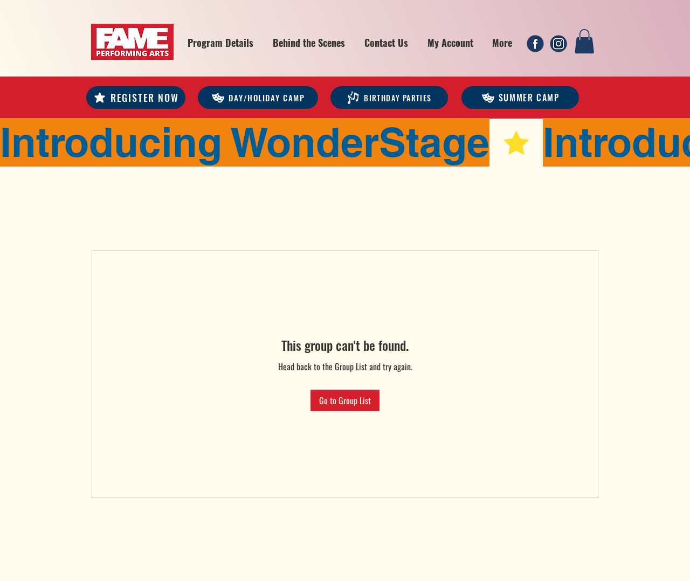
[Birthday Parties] (389, 97)
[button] (220, 42)
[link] (584, 41)
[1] (535, 43)
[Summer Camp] (520, 97)
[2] (558, 43)
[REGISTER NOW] (135, 97)
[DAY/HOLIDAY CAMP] (258, 97)
